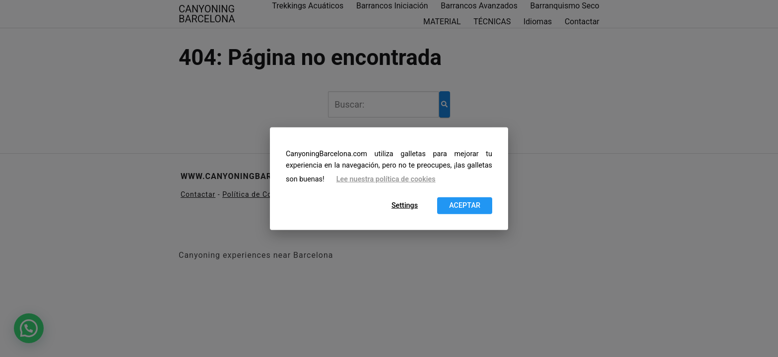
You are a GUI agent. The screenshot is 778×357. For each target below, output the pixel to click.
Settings (404, 205)
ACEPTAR (464, 205)
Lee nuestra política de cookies (386, 179)
